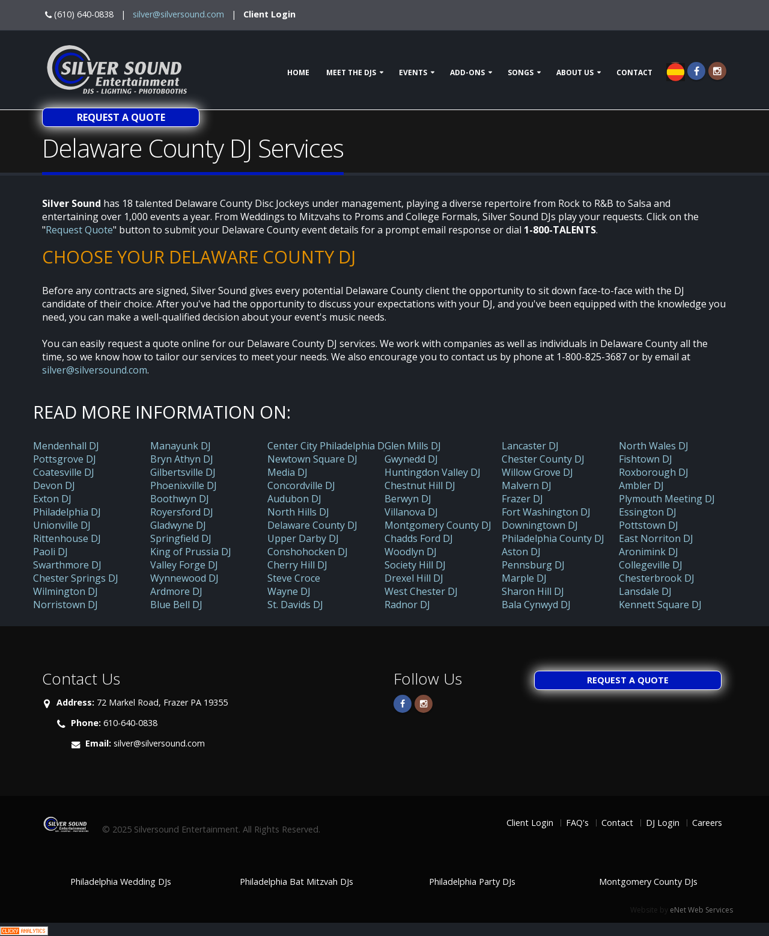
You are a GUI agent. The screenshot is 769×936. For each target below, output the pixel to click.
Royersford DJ (181, 512)
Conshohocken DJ (307, 551)
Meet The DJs (351, 72)
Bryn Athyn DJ (181, 459)
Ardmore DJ (176, 591)
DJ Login (662, 822)
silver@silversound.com (178, 14)
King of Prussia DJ (190, 551)
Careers (707, 822)
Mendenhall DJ (66, 445)
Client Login (269, 14)
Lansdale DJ (645, 591)
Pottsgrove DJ (64, 459)
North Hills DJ (298, 512)
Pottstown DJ (648, 525)
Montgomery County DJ (437, 525)
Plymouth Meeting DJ (667, 498)
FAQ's (577, 822)
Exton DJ (52, 498)
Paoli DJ (50, 551)
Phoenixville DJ (183, 485)
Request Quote (79, 229)
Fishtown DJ (645, 459)
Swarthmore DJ (67, 564)
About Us (575, 72)
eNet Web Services (701, 910)
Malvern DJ (527, 485)
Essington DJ (647, 512)
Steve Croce (293, 578)
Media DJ (287, 472)
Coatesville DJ (63, 472)
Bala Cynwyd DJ (536, 604)
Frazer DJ (522, 498)
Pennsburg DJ (533, 564)
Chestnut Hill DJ (419, 485)
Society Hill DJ (415, 564)
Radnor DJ (407, 604)
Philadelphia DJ (67, 512)
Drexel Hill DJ (413, 578)
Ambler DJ (641, 485)
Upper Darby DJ (303, 538)
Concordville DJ (301, 485)
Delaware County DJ (312, 525)
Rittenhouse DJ (67, 538)
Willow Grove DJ (537, 472)
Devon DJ (54, 485)
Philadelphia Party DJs (472, 881)
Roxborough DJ (653, 472)
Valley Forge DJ (184, 564)
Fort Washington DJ (546, 512)
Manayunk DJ (180, 445)
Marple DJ (524, 578)
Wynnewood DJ (184, 578)
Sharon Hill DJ (533, 591)
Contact (634, 72)
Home (298, 72)
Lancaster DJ (530, 445)
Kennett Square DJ (660, 604)
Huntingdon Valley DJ (432, 472)
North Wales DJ (653, 445)
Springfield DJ (180, 538)
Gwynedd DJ (411, 459)
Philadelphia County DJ (553, 538)
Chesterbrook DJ (657, 578)
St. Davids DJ (295, 604)
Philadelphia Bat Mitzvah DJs (296, 881)
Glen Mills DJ (412, 445)
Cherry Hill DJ (297, 564)
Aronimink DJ (648, 551)
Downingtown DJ (540, 525)
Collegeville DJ (650, 564)
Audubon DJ (294, 498)
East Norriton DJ (656, 538)
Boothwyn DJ (179, 498)
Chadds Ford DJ (418, 538)
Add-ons (467, 72)
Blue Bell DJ (176, 604)
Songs (520, 72)
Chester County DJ (543, 459)
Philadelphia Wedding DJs (120, 881)
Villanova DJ (411, 512)
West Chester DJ (421, 591)
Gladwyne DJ (178, 525)
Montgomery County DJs (648, 881)
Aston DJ (521, 551)
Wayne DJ (289, 591)
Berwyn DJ (407, 498)
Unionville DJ (62, 525)
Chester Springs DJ (75, 578)
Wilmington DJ (65, 591)
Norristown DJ (65, 604)
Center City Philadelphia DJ (327, 445)
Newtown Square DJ (312, 459)
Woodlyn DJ (410, 551)
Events (413, 72)
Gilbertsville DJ (183, 472)
